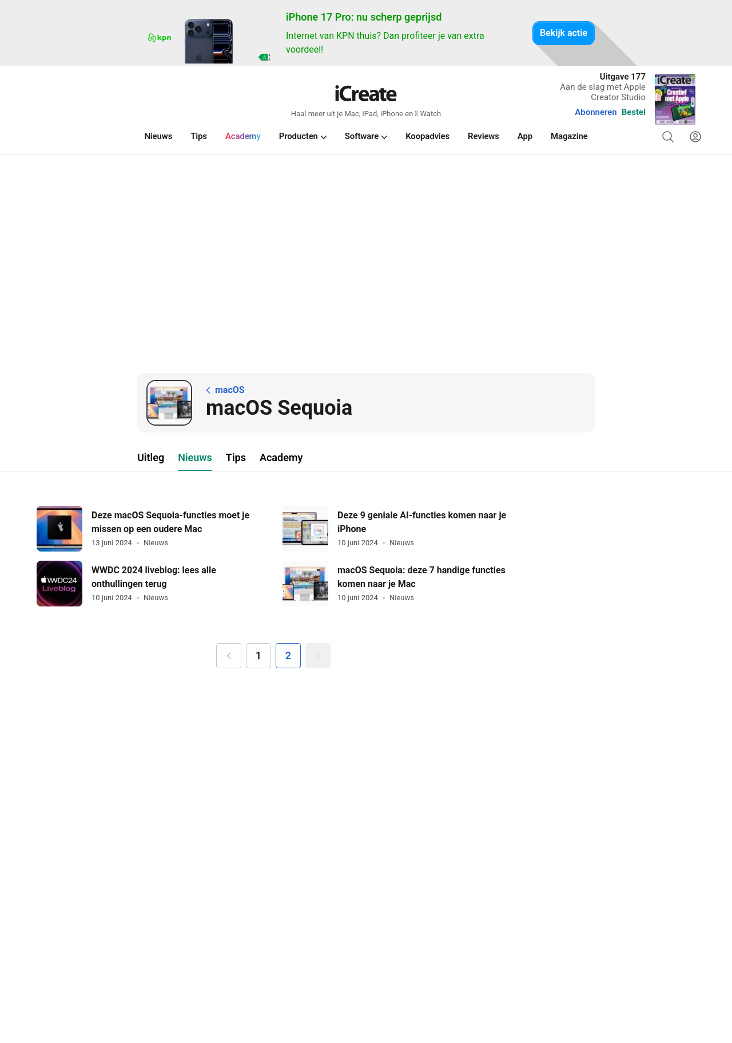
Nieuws (195, 457)
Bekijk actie (563, 32)
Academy (281, 457)
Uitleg (150, 457)
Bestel (634, 112)
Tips (236, 457)
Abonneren (595, 112)
